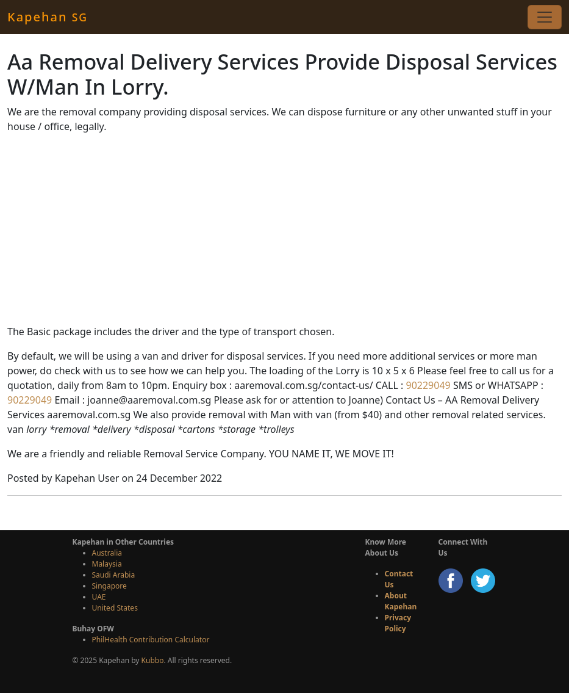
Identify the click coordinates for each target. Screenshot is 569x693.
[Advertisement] (284, 228)
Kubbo (152, 660)
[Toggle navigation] (545, 17)
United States (115, 608)
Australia (107, 553)
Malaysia (107, 564)
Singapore (109, 586)
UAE (99, 597)
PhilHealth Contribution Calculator (151, 639)
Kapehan (47, 17)
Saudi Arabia (113, 575)
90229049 (426, 385)
